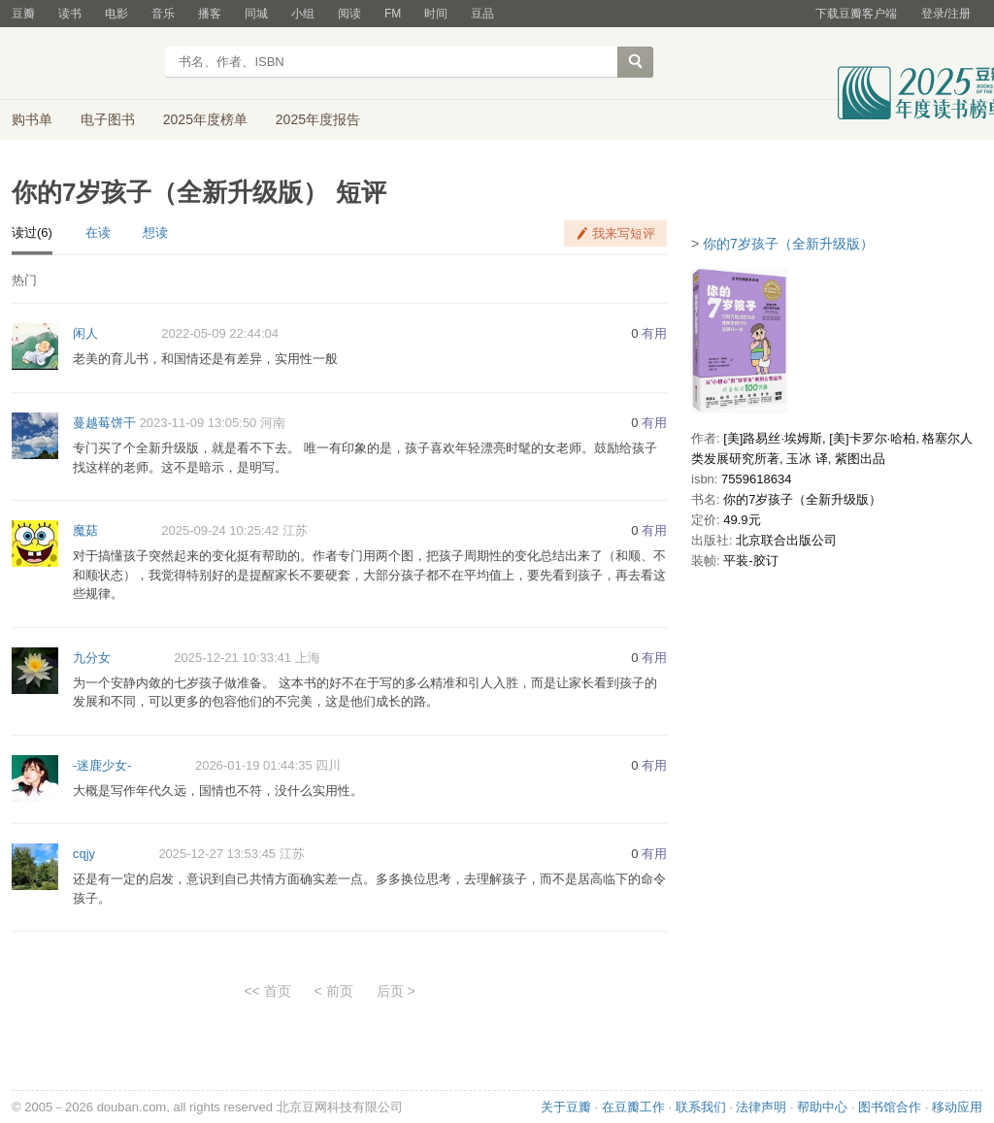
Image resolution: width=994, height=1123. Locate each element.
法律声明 (761, 1107)
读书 (70, 13)
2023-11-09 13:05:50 (198, 422)
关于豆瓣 (566, 1107)
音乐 (163, 13)
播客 (209, 13)
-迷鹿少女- (102, 765)
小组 (303, 13)
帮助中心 (822, 1107)
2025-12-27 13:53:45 (217, 853)
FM (392, 13)
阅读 (349, 13)
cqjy (84, 853)
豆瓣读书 (82, 64)
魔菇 (85, 530)
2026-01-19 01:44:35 (254, 765)
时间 (435, 13)
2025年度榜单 (205, 119)
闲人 (85, 333)
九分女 (92, 657)
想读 (155, 232)
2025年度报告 (318, 119)
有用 (654, 333)
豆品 (482, 13)
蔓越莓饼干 (104, 422)
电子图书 (108, 119)
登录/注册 (946, 13)
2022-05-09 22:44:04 (220, 333)
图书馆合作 (889, 1107)
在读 (98, 232)
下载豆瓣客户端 (856, 13)
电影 (116, 13)
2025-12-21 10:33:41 (232, 657)
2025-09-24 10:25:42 (220, 530)
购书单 (32, 119)
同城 (256, 13)
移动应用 (957, 1107)
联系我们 (701, 1107)
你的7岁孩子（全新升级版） (788, 243)
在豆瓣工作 (633, 1107)
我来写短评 (623, 233)
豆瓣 (23, 13)
